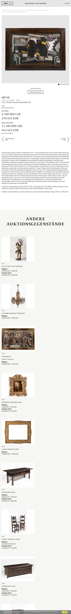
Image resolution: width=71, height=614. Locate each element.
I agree (65, 612)
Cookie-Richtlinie (35, 562)
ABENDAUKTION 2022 (33, 10)
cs (64, 3)
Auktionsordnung (35, 554)
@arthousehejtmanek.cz (35, 602)
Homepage (5, 10)
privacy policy (16, 611)
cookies (17, 612)
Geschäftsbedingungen (35, 558)
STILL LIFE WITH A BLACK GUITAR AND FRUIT (14, 12)
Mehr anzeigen (35, 526)
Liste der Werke (44, 10)
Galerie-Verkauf (35, 546)
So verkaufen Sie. (35, 552)
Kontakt (35, 596)
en (66, 3)
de (68, 3)
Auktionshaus (35, 544)
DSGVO (35, 560)
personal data (38, 611)
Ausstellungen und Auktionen (17, 10)
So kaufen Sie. (35, 550)
